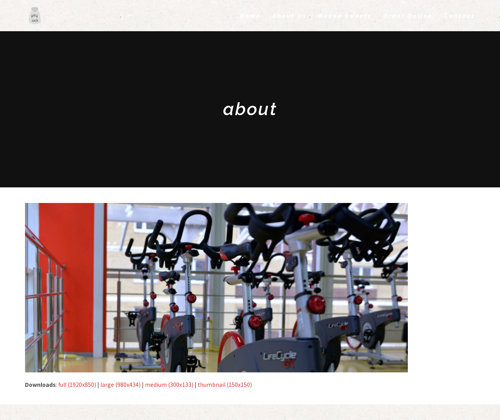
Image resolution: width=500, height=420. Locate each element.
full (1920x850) (77, 384)
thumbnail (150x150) (225, 384)
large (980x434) (120, 384)
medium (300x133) (169, 384)
